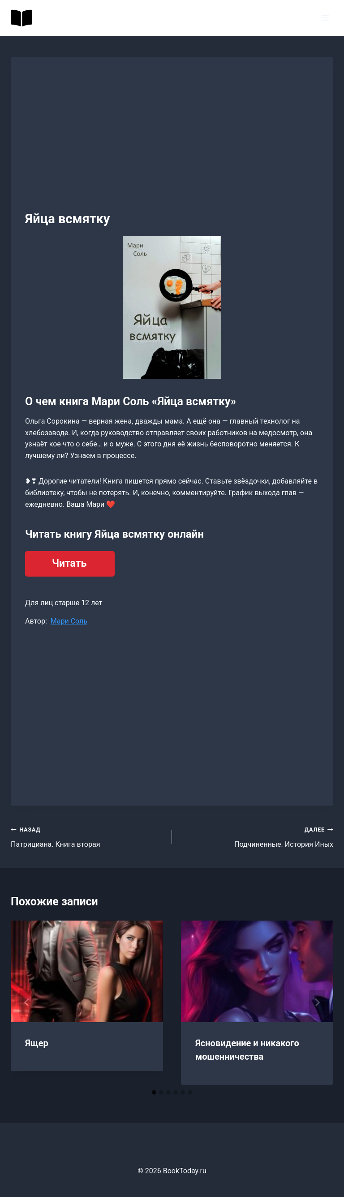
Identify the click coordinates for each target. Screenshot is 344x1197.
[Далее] (317, 1002)
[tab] (154, 1092)
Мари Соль (69, 621)
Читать (69, 563)
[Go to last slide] (27, 1002)
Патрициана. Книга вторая (88, 836)
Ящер (36, 1043)
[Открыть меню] (325, 18)
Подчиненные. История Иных (256, 836)
